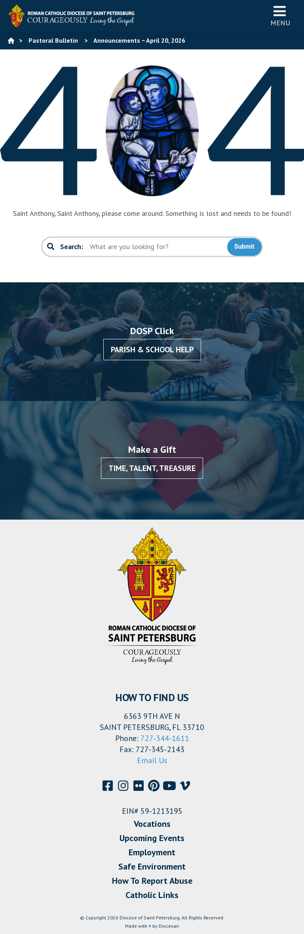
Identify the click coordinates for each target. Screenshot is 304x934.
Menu (280, 15)
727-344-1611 (165, 738)
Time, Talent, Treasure (152, 468)
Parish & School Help (152, 349)
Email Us (152, 760)
